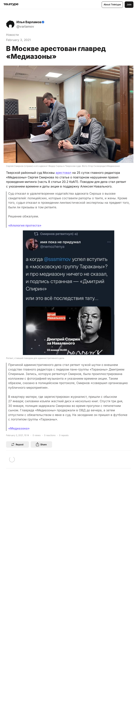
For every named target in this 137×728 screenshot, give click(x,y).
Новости (12, 35)
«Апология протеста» (24, 225)
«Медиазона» (19, 428)
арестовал (63, 172)
